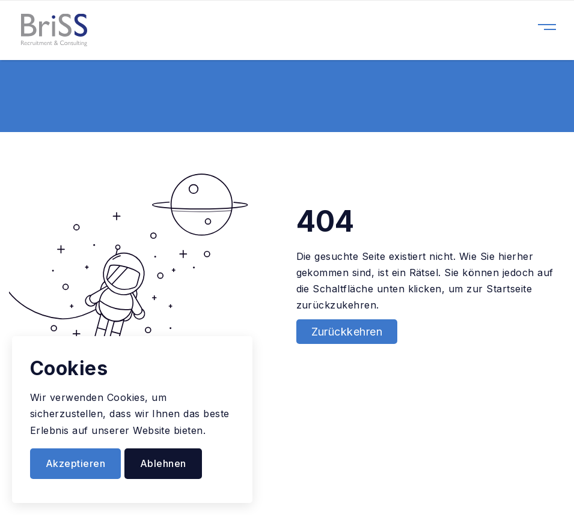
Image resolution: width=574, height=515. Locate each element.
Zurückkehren (347, 331)
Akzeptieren (75, 463)
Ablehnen (163, 463)
